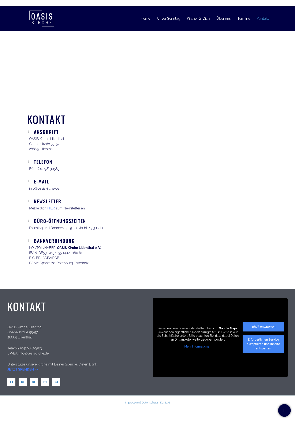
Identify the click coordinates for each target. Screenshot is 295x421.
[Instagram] (23, 382)
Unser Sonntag (168, 18)
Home (145, 18)
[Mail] (45, 382)
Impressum (132, 402)
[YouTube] (34, 382)
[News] (56, 382)
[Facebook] (11, 382)
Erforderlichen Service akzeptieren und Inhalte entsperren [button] (263, 344)
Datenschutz (150, 402)
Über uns (223, 18)
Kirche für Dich (198, 18)
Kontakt (263, 18)
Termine (244, 18)
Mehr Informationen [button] (197, 346)
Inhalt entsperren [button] (263, 326)
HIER (51, 208)
